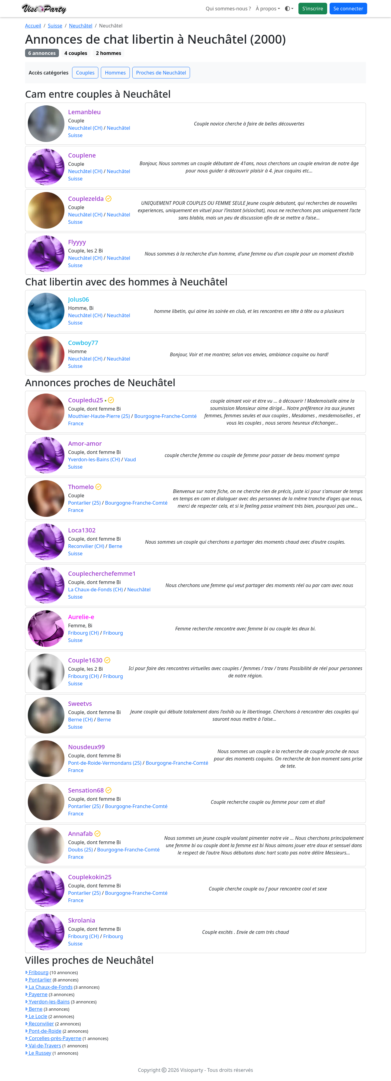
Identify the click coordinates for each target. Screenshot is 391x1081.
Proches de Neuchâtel (161, 72)
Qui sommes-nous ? (228, 8)
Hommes (115, 72)
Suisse (55, 25)
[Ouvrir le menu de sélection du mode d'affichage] (289, 8)
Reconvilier (39, 1023)
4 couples (75, 53)
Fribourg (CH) (83, 632)
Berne (115, 546)
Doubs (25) (80, 849)
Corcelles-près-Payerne (53, 1038)
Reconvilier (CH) (86, 546)
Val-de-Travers (43, 1045)
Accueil (33, 25)
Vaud (130, 459)
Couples (85, 72)
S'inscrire (312, 8)
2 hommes (108, 53)
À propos (266, 8)
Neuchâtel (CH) (85, 128)
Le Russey (38, 1053)
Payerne (36, 994)
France (75, 423)
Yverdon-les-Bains (47, 1001)
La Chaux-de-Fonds (49, 987)
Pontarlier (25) (84, 502)
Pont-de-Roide (43, 1031)
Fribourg (113, 632)
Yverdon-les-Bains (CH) (94, 459)
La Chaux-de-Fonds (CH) (95, 589)
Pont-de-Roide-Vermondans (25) (104, 763)
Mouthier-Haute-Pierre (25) (99, 416)
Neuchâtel (81, 25)
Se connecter (348, 8)
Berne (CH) (80, 719)
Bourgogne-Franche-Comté (165, 416)
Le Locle (36, 1016)
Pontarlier (38, 979)
